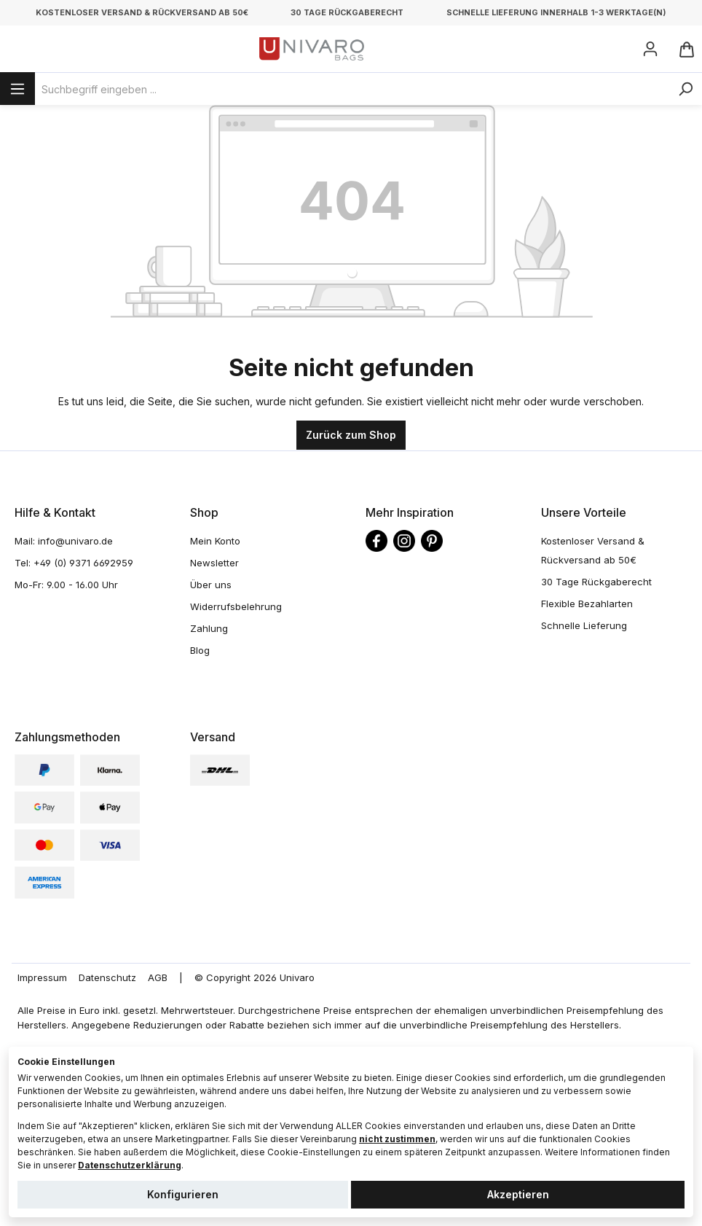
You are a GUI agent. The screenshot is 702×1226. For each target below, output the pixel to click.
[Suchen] (685, 89)
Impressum (42, 977)
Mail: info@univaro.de (64, 541)
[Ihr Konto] (650, 49)
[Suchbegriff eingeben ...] (352, 89)
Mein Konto (215, 541)
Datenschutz (107, 977)
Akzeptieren (518, 1194)
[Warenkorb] (686, 49)
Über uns (211, 584)
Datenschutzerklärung (129, 1165)
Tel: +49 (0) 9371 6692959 (74, 563)
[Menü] (17, 88)
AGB (157, 977)
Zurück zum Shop (351, 435)
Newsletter (214, 563)
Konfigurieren (182, 1194)
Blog (200, 650)
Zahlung (209, 628)
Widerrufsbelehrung (236, 606)
